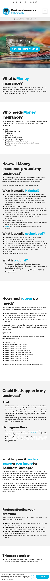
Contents (33, 433)
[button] (45, 11)
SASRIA (7, 226)
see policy (33, 577)
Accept (42, 577)
